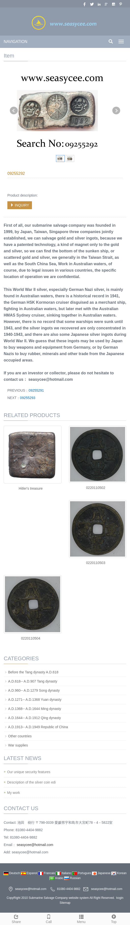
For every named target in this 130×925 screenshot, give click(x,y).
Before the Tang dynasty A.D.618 (33, 672)
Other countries (20, 736)
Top (114, 918)
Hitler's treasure (31, 488)
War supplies (18, 745)
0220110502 (95, 488)
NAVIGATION (15, 42)
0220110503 (95, 563)
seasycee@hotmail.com (34, 845)
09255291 (36, 390)
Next (116, 111)
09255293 (27, 398)
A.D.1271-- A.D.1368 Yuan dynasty (34, 700)
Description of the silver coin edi (31, 782)
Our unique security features (28, 772)
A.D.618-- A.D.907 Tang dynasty (32, 681)
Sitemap (64, 903)
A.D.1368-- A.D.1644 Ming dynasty (34, 709)
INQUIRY (19, 205)
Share (16, 918)
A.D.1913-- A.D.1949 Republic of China (38, 727)
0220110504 (30, 638)
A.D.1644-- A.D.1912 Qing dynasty (34, 718)
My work (13, 793)
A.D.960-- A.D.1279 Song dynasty (34, 690)
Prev (14, 111)
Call (48, 918)
